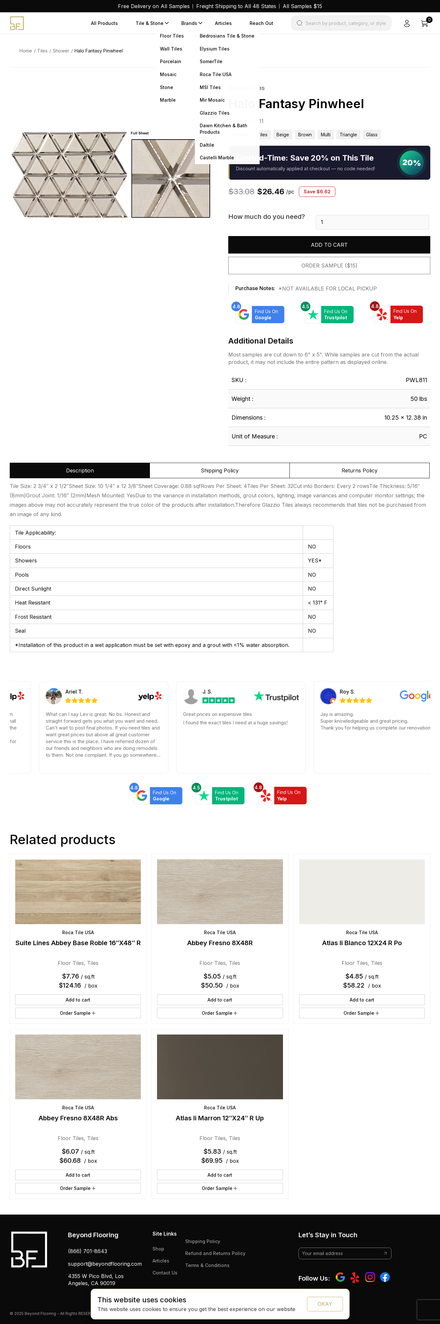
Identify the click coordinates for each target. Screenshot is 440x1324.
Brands (189, 23)
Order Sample (78, 1013)
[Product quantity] (372, 222)
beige (282, 134)
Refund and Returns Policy (215, 1253)
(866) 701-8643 (87, 1251)
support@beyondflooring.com (105, 1264)
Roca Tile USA (78, 932)
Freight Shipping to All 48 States (236, 6)
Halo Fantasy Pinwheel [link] (98, 50)
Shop (158, 1248)
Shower (61, 50)
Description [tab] (80, 470)
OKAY (325, 1304)
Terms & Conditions (207, 1265)
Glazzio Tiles (246, 88)
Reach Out (261, 23)
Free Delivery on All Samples (154, 6)
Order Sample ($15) (329, 265)
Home (25, 50)
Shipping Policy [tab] (220, 470)
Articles (223, 23)
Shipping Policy (202, 1241)
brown (305, 134)
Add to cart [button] (78, 999)
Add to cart (329, 245)
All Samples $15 (302, 6)
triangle (348, 134)
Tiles (42, 50)
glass (372, 134)
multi (326, 134)
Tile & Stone (150, 23)
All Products (104, 23)
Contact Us (164, 1272)
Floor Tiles (71, 963)
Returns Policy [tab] (360, 470)
